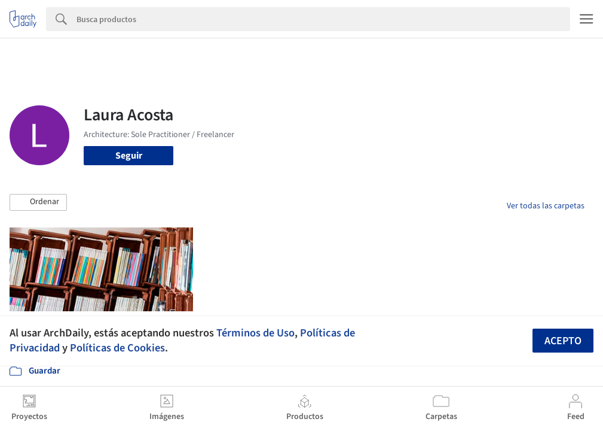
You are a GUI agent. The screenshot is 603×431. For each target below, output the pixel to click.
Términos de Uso (255, 333)
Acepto (562, 340)
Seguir (128, 155)
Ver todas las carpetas (545, 206)
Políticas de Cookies (117, 348)
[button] (38, 202)
